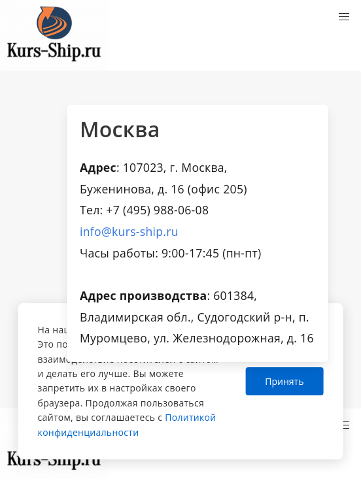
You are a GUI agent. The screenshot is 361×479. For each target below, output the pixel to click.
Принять (284, 381)
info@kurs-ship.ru (129, 231)
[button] (344, 17)
